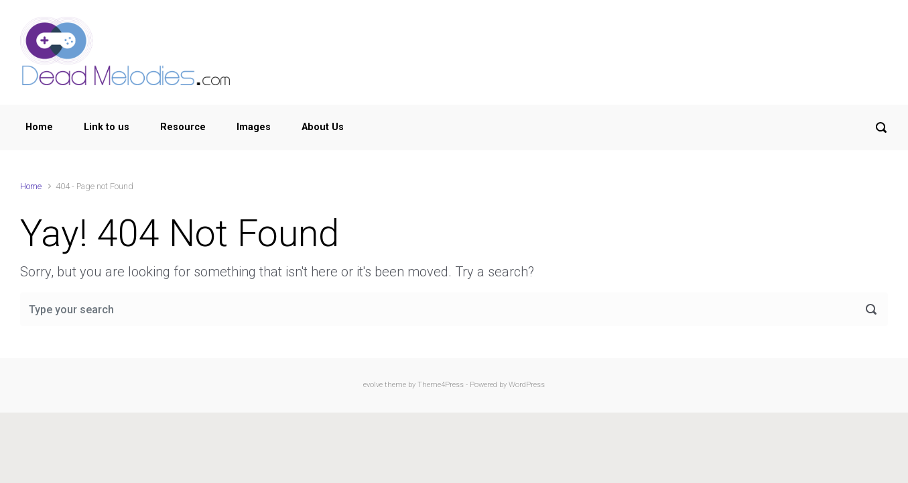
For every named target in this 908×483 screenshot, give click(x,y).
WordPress (527, 384)
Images (254, 127)
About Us (323, 127)
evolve (373, 384)
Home (39, 127)
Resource (183, 127)
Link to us (106, 127)
